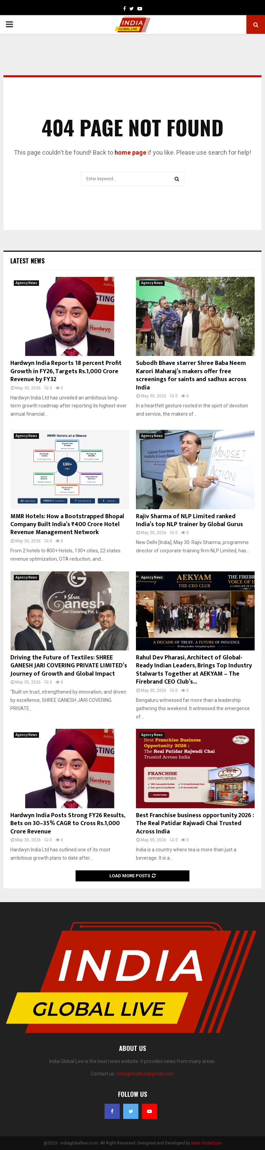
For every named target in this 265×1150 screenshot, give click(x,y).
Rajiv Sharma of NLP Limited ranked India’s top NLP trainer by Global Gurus (189, 520)
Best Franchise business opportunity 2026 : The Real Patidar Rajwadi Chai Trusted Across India (195, 823)
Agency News (26, 283)
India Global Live (206, 1143)
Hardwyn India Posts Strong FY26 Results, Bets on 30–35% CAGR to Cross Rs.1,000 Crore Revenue (67, 823)
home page (130, 152)
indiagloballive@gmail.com (145, 1073)
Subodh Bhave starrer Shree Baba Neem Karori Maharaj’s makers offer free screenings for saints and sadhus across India (191, 375)
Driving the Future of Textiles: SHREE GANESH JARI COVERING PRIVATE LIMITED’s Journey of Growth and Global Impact (68, 666)
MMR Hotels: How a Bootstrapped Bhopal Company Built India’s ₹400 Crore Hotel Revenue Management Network (67, 524)
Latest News (27, 260)
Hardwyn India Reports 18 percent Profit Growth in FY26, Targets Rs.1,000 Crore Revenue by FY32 (65, 371)
